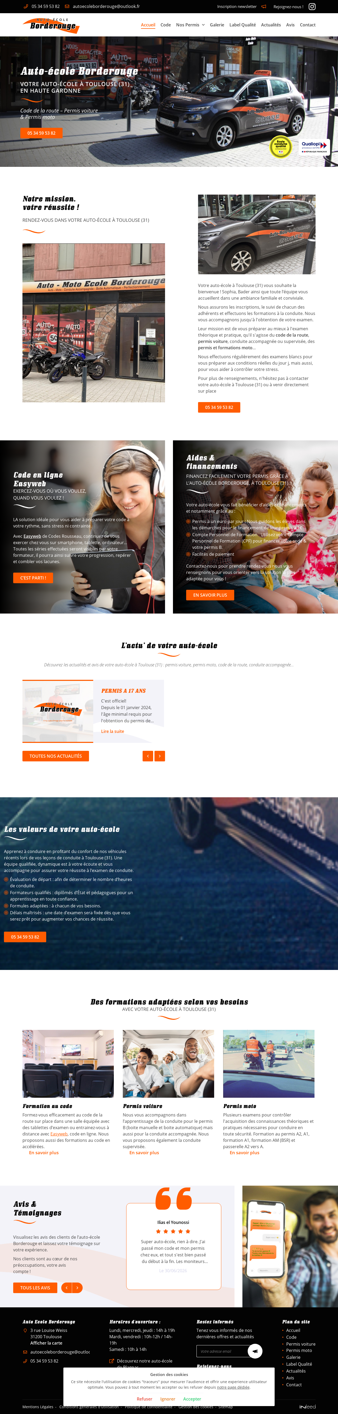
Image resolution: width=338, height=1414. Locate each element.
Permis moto (299, 1350)
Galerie (217, 25)
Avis (290, 25)
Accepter (192, 1399)
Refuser (144, 1399)
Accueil (148, 25)
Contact (308, 25)
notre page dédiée (233, 1387)
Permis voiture (301, 1344)
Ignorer (167, 1399)
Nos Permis (187, 25)
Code (166, 25)
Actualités (271, 25)
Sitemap (225, 1406)
